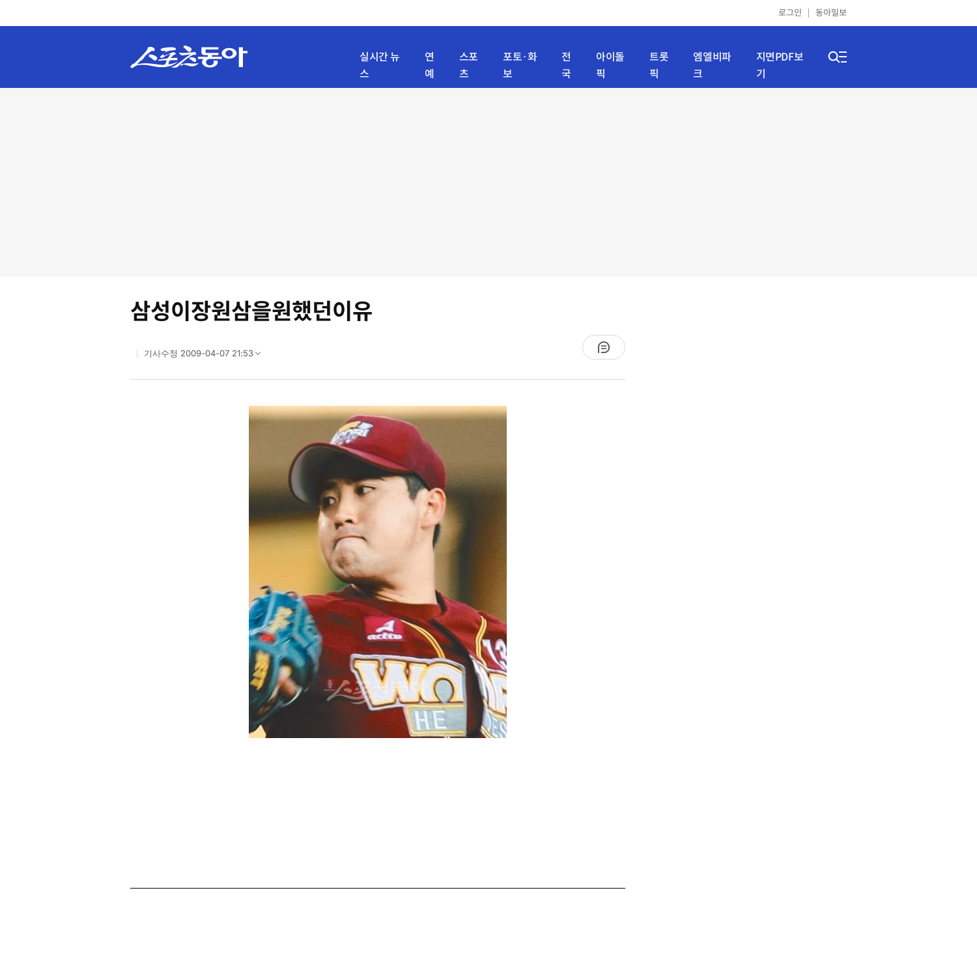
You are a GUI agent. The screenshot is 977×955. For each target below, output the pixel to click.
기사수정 (206, 356)
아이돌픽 (610, 65)
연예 (429, 65)
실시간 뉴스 (380, 65)
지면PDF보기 (780, 65)
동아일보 (831, 12)
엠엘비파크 (712, 65)
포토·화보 (520, 65)
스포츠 (468, 65)
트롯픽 (658, 65)
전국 (566, 65)
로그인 (790, 12)
